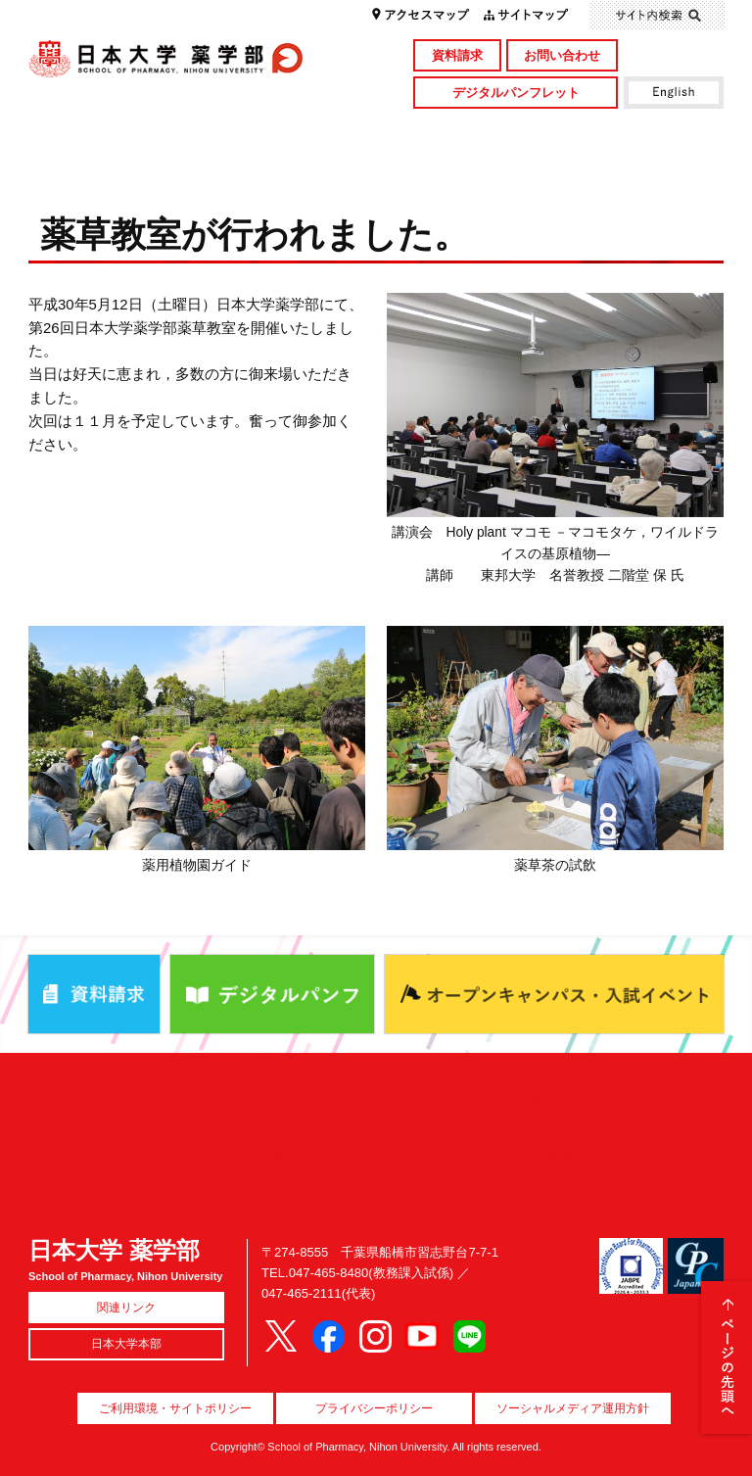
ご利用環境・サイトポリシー (175, 1408)
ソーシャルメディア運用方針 (572, 1408)
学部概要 (115, 131)
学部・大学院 (288, 131)
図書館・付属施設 (636, 131)
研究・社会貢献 (462, 131)
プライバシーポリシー (374, 1408)
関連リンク (126, 1307)
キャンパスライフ (115, 163)
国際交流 (636, 163)
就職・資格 (462, 163)
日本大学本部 (126, 1344)
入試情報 (288, 163)
